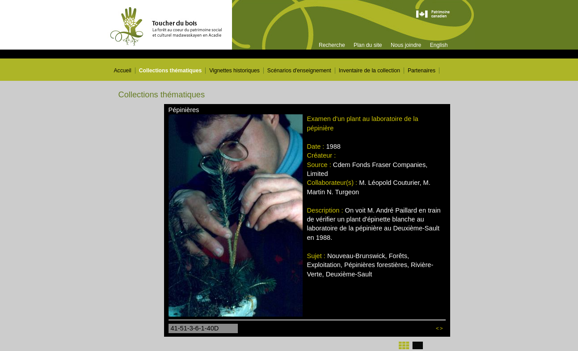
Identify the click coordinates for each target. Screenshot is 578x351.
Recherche (332, 45)
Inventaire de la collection (369, 70)
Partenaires (421, 70)
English (439, 45)
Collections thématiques (170, 70)
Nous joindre (406, 45)
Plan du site (368, 45)
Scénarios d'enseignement (299, 70)
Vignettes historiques (234, 70)
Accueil (122, 70)
